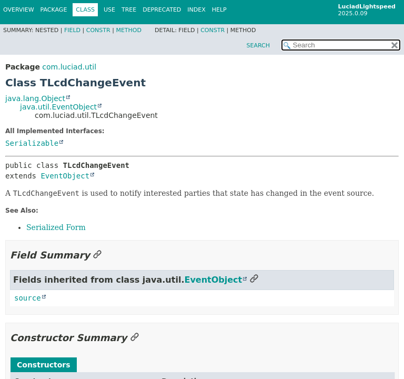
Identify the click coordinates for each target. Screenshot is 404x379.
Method (129, 30)
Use (109, 9)
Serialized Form (56, 227)
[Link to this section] (97, 255)
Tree (129, 9)
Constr (98, 30)
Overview (18, 9)
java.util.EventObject (58, 107)
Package (54, 9)
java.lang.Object (35, 98)
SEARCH (258, 45)
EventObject (65, 176)
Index (196, 9)
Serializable (31, 143)
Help (219, 9)
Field (72, 30)
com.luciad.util (69, 67)
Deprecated (162, 9)
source (27, 298)
